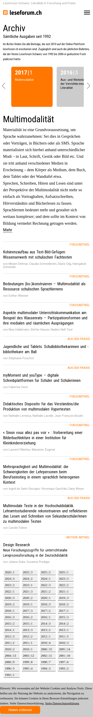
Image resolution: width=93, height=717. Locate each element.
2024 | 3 (9, 578)
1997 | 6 (63, 662)
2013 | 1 (63, 630)
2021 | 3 (28, 591)
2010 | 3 (63, 642)
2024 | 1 (46, 578)
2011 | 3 (63, 636)
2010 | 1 (28, 649)
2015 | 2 (9, 623)
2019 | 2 (9, 604)
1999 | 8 (28, 662)
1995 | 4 (28, 668)
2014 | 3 (46, 623)
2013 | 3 (28, 630)
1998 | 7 (46, 662)
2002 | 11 (46, 655)
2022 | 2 (63, 585)
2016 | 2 (28, 617)
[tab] (46, 257)
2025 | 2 (46, 572)
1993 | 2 (63, 668)
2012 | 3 (9, 636)
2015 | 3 (63, 617)
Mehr (7, 230)
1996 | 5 (9, 668)
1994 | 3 (46, 668)
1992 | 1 (9, 675)
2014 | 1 (9, 630)
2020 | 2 (28, 598)
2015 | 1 (28, 623)
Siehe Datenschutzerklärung (62, 703)
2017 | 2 (46, 610)
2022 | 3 (46, 585)
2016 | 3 (9, 617)
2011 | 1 (27, 642)
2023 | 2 (9, 585)
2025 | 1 (63, 572)
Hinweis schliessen (20, 710)
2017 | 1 (63, 610)
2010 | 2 (9, 649)
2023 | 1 (28, 585)
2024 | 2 (28, 578)
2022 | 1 (9, 591)
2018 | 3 (46, 604)
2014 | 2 (63, 623)
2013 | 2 (46, 630)
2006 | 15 (46, 649)
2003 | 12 (28, 655)
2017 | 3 (28, 610)
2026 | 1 (9, 572)
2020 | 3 (9, 598)
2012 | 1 (46, 636)
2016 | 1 (46, 617)
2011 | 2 (9, 642)
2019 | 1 (28, 604)
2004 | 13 (10, 655)
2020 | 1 (46, 598)
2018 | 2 (63, 604)
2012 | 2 (28, 636)
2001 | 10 (64, 655)
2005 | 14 (64, 649)
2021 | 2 (46, 591)
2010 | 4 (46, 642)
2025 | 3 (28, 572)
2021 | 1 (63, 591)
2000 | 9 (9, 662)
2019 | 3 (63, 598)
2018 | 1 (9, 610)
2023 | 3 (63, 578)
